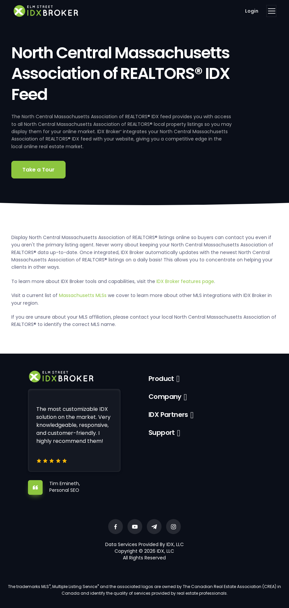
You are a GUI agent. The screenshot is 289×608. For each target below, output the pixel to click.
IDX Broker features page (185, 281)
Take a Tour (38, 169)
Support (161, 432)
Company (164, 396)
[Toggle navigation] (271, 11)
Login (251, 11)
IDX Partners (168, 414)
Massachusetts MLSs (83, 295)
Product (161, 378)
